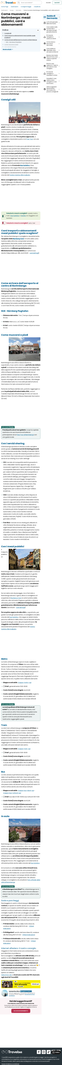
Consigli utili (7, 33)
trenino (23, 216)
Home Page (4, 7)
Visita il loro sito (6, 975)
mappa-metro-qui (24, 683)
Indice (5, 30)
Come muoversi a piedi (11, 44)
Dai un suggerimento (21, 1011)
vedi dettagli (34, 253)
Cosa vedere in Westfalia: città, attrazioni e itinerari (52, 50)
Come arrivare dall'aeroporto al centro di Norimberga (20, 40)
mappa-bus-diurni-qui (26, 790)
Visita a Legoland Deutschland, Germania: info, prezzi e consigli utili (52, 89)
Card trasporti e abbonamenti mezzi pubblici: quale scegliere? (19, 37)
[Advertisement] (20, 65)
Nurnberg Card (18, 239)
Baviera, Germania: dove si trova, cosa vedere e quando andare (52, 57)
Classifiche (37, 7)
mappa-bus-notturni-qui (12, 793)
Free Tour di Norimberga (25, 435)
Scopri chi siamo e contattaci (10, 1064)
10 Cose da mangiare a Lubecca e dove (51, 36)
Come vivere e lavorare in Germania (50, 43)
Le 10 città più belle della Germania (52, 23)
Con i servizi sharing (10, 47)
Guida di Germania (52, 17)
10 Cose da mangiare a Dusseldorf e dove (51, 73)
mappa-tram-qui (24, 749)
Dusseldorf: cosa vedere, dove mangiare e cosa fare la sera (51, 81)
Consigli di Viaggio (26, 7)
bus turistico (25, 165)
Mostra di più (7, 49)
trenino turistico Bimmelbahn (20, 175)
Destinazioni (14, 7)
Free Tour (29, 139)
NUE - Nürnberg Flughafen (14, 42)
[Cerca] (19, 2)
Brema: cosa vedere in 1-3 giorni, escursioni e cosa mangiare (52, 66)
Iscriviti (57, 3)
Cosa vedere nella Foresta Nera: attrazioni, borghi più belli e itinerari (51, 29)
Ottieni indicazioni (28, 935)
